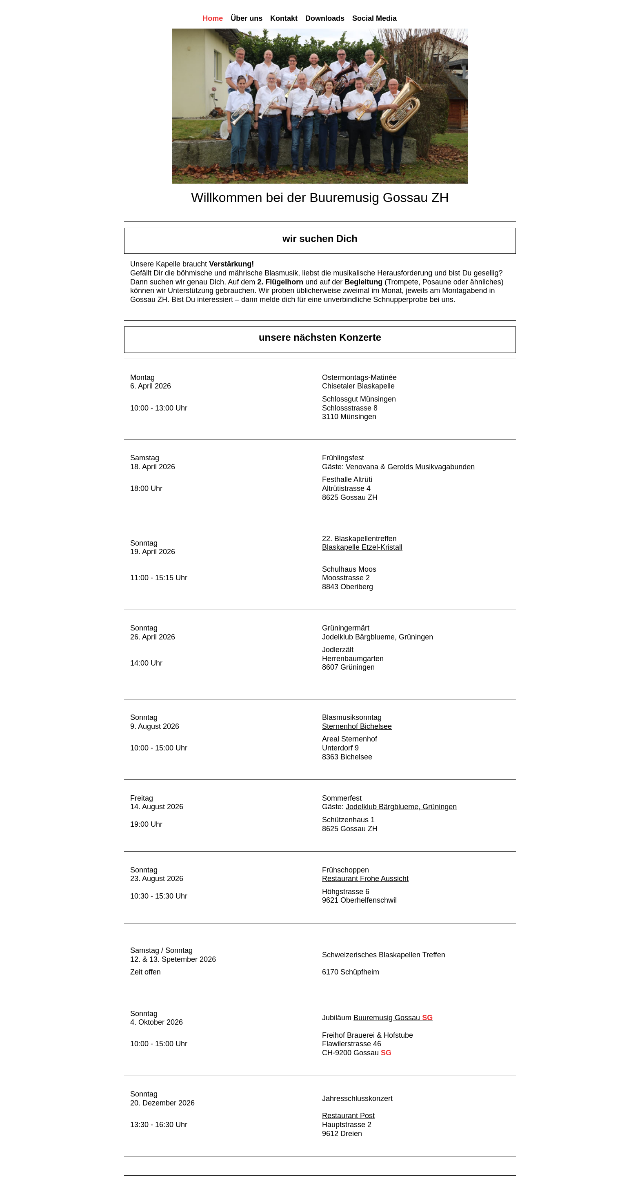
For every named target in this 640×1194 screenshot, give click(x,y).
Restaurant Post (348, 1116)
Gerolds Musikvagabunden (431, 467)
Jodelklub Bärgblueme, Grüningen (377, 637)
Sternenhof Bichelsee (357, 726)
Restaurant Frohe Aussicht (365, 878)
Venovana (363, 467)
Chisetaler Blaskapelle (358, 386)
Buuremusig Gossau (393, 1018)
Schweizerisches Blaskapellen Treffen (383, 955)
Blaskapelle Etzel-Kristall (362, 547)
